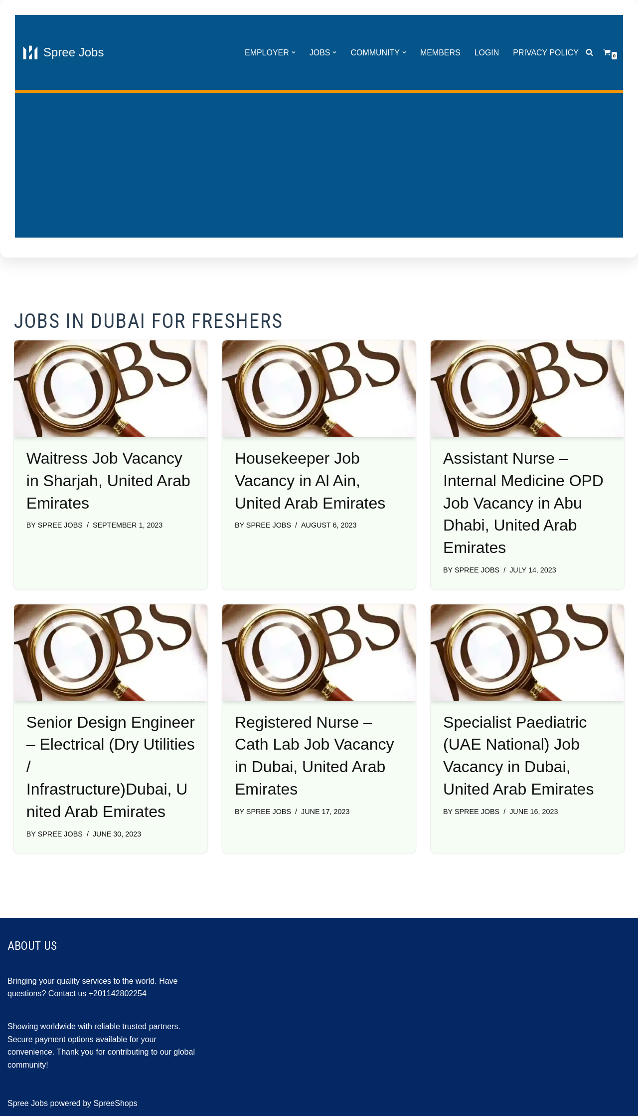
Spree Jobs (60, 525)
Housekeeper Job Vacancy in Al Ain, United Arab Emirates (310, 480)
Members (440, 52)
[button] (293, 52)
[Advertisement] (319, 168)
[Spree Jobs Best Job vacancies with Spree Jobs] (63, 52)
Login (486, 52)
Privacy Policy (546, 52)
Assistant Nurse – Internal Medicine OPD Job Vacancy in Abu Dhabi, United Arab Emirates (523, 503)
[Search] (589, 52)
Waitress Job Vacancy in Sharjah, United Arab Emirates (108, 480)
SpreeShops (116, 1103)
